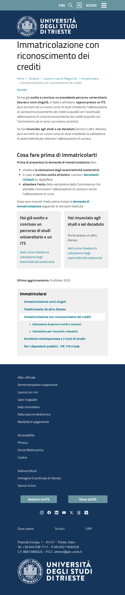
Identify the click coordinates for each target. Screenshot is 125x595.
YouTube (64, 512)
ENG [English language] (62, 5)
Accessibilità (26, 435)
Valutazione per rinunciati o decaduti (55, 331)
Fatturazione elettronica (34, 414)
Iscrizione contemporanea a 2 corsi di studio (54, 338)
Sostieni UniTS (39, 499)
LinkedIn (56, 512)
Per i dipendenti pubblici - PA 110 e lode (52, 346)
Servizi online (27, 485)
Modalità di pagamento (33, 421)
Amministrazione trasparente (37, 384)
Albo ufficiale (27, 377)
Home (21, 78)
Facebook (49, 512)
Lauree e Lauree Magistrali (60, 78)
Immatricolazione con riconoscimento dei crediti (57, 316)
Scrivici (60, 528)
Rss (86, 512)
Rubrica (79, 5)
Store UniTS (87, 499)
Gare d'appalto (27, 399)
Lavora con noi (28, 392)
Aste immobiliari (29, 407)
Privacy (23, 442)
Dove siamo (26, 528)
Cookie (22, 457)
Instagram (41, 512)
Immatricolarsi (90, 78)
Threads (79, 512)
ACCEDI (91, 5)
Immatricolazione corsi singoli (45, 301)
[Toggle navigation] (104, 5)
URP (89, 528)
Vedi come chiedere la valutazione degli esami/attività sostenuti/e (37, 257)
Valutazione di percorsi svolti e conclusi (56, 324)
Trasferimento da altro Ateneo (45, 309)
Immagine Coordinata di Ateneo (39, 478)
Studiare (34, 78)
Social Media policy (31, 450)
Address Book (27, 470)
